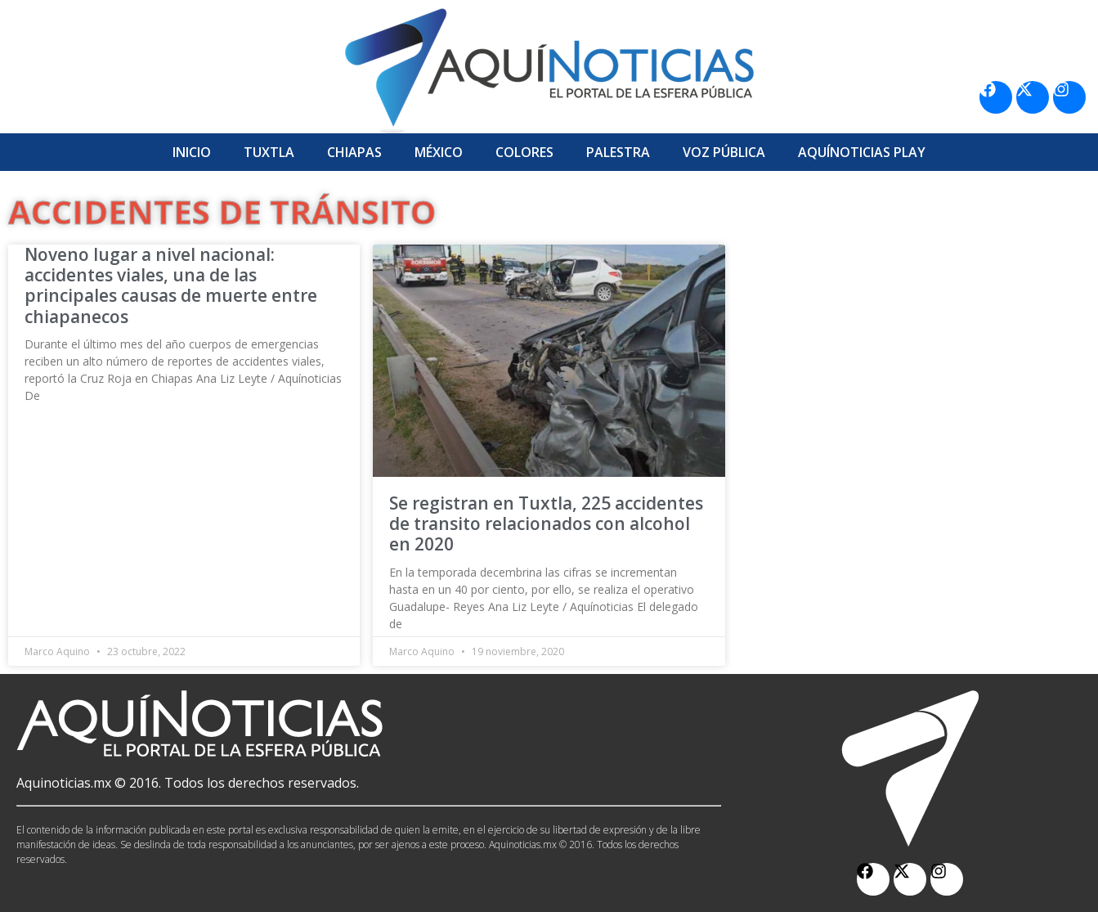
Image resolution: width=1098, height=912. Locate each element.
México (439, 152)
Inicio (192, 152)
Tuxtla (269, 152)
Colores (524, 152)
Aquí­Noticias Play (861, 152)
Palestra (618, 152)
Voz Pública (724, 152)
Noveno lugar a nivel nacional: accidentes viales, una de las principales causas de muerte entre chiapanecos (171, 285)
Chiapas (354, 152)
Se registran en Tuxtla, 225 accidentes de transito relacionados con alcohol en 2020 (546, 523)
